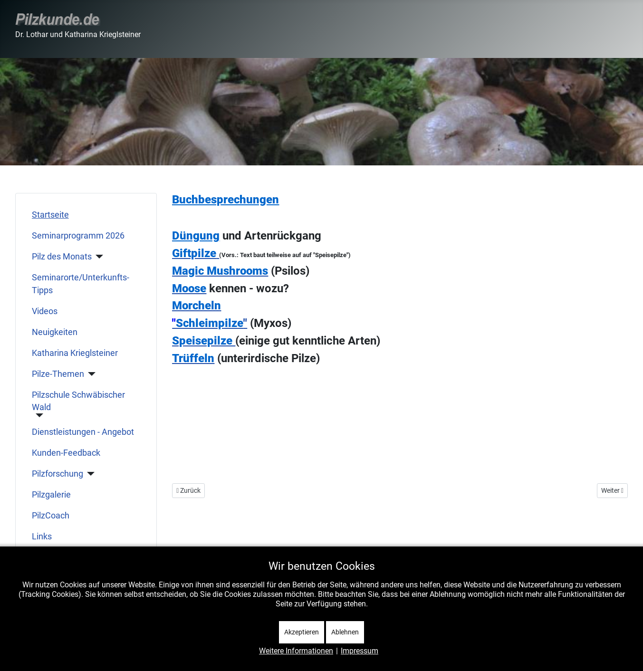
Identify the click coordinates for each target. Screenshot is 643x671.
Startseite (50, 215)
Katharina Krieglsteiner (75, 353)
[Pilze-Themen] (90, 374)
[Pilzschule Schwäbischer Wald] (38, 415)
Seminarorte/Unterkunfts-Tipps (80, 284)
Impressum (359, 650)
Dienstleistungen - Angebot (83, 432)
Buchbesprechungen (225, 199)
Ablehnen (345, 632)
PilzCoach (50, 515)
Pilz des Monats (62, 256)
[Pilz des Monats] (98, 257)
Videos (45, 311)
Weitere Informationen (296, 650)
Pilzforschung (57, 474)
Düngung (196, 235)
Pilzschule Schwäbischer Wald (78, 401)
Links (42, 536)
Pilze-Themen (58, 374)
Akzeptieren (301, 632)
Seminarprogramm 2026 (78, 235)
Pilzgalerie (51, 494)
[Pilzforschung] (89, 474)
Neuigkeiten (54, 332)
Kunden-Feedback (66, 453)
